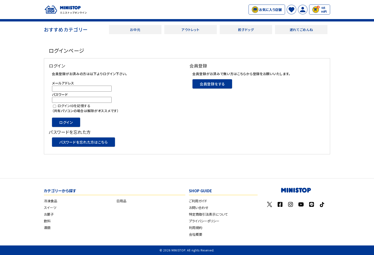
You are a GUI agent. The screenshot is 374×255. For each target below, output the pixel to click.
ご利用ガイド (198, 200)
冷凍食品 (50, 200)
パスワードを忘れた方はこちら (83, 142)
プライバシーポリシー (204, 221)
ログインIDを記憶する (74, 105)
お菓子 (49, 214)
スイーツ (50, 207)
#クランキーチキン (201, 9)
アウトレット (190, 29)
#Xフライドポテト (179, 9)
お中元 (135, 29)
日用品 (121, 200)
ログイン (66, 122)
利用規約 (195, 227)
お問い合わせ (198, 207)
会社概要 (195, 234)
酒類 (47, 227)
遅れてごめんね (301, 29)
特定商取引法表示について (208, 214)
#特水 (219, 9)
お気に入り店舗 (267, 9)
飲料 (47, 221)
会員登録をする (212, 83)
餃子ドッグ (246, 29)
